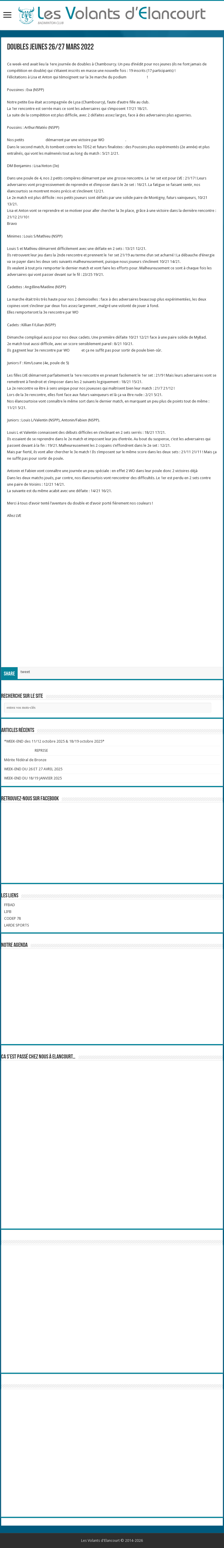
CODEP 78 (12, 918)
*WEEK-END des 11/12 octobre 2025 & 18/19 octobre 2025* (54, 741)
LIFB (7, 911)
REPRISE (41, 750)
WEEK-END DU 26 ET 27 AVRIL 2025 (33, 769)
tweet (25, 672)
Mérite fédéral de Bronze (25, 760)
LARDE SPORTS (16, 925)
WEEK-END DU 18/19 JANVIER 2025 (33, 778)
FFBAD (9, 905)
